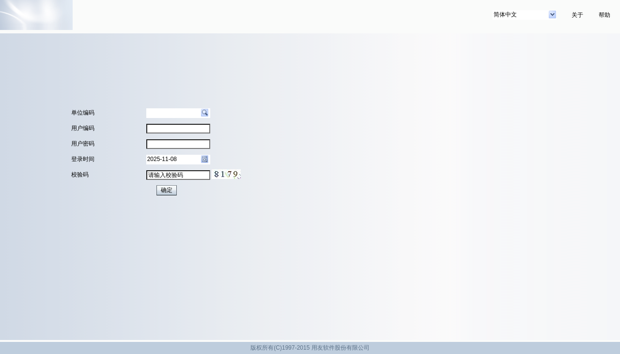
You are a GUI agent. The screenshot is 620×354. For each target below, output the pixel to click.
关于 (577, 15)
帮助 (604, 15)
